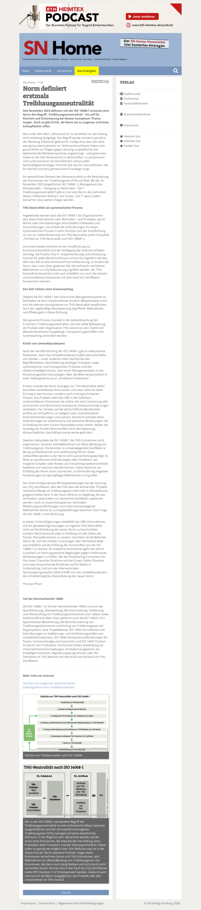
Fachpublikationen (136, 103)
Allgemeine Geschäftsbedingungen (81, 903)
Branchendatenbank (137, 114)
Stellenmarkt (43, 71)
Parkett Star (131, 146)
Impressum (131, 125)
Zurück (65, 892)
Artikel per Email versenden (104, 82)
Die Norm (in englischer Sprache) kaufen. (49, 683)
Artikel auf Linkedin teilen (100, 82)
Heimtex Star (132, 141)
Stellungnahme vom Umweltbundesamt (49, 687)
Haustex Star (132, 136)
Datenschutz (47, 903)
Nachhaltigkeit (86, 71)
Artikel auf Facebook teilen (93, 82)
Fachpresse (64, 71)
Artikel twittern (97, 82)
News (25, 71)
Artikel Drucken (107, 82)
